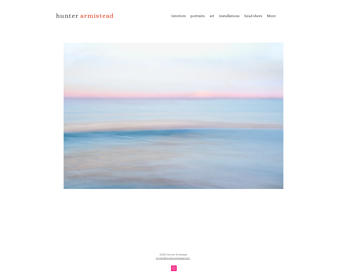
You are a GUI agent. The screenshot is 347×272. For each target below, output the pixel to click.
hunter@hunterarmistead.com (173, 258)
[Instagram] (174, 268)
